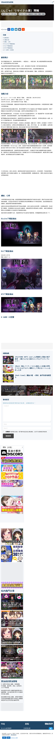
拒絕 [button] (9, 737)
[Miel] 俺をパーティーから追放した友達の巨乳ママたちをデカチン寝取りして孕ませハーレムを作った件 (35, 371)
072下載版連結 (8, 48)
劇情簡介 (6, 38)
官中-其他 (13, 14)
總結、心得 (7, 42)
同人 (9, 14)
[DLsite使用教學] (12, 572)
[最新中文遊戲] (12, 474)
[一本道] (12, 524)
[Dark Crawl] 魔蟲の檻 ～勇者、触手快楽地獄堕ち (35, 383)
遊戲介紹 (6, 40)
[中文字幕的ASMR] (12, 497)
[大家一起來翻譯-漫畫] (12, 481)
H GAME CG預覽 (9, 50)
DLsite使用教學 (6, 728)
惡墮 (39, 14)
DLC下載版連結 (8, 46)
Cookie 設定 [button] (14, 737)
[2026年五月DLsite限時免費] (12, 555)
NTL (22, 14)
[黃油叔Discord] (12, 466)
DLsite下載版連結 (9, 44)
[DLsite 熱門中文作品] (12, 489)
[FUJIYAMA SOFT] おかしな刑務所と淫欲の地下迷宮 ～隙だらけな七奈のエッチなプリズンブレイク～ (35, 359)
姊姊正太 (31, 14)
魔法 (43, 14)
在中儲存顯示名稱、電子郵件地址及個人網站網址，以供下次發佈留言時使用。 (26, 442)
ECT (5, 14)
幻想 (36, 14)
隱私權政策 (13, 735)
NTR (26, 14)
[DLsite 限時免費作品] (12, 598)
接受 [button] (4, 737)
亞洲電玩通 (27, 728)
